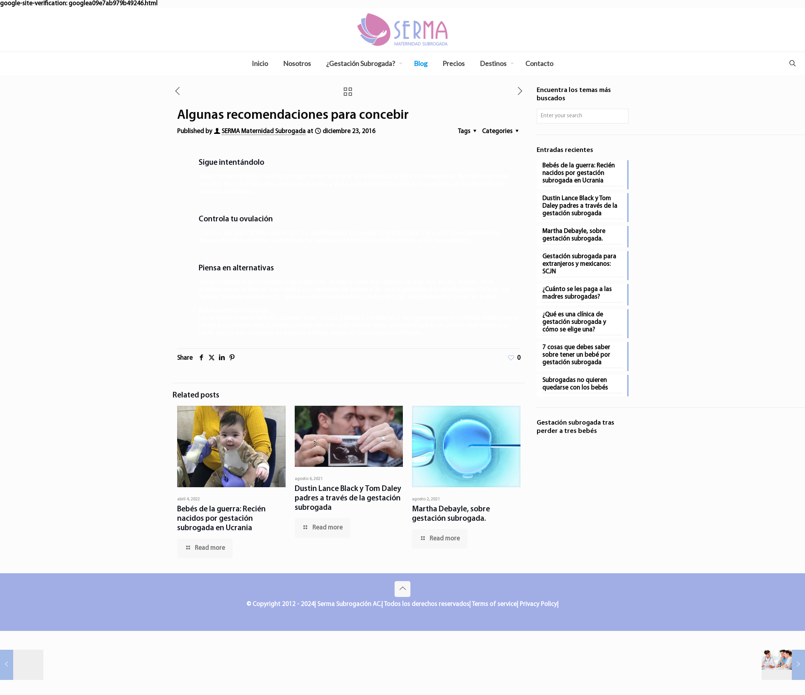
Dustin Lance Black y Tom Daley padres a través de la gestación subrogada (348, 498)
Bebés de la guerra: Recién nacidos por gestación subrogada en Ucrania (221, 518)
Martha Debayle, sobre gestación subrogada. (573, 235)
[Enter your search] (583, 116)
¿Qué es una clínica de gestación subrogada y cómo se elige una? (574, 322)
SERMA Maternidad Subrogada (264, 131)
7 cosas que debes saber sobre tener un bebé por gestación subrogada (576, 355)
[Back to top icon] (402, 589)
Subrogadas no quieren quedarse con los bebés (575, 384)
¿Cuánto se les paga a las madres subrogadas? (577, 293)
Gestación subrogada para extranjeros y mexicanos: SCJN (579, 264)
